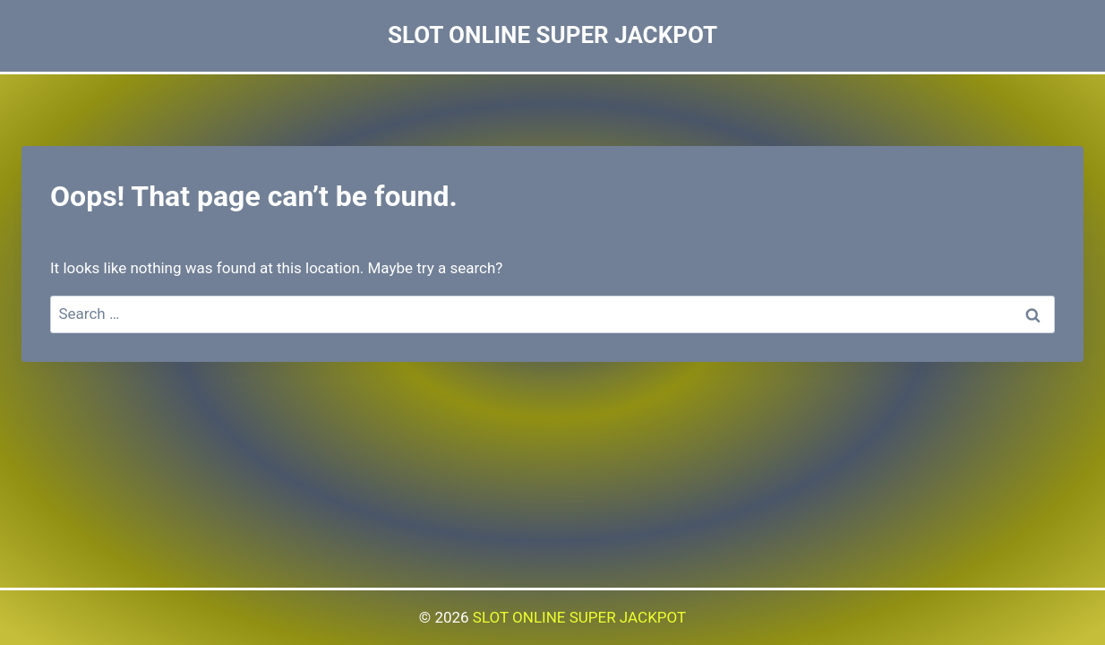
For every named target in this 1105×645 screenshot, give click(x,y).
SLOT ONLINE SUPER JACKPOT (579, 617)
